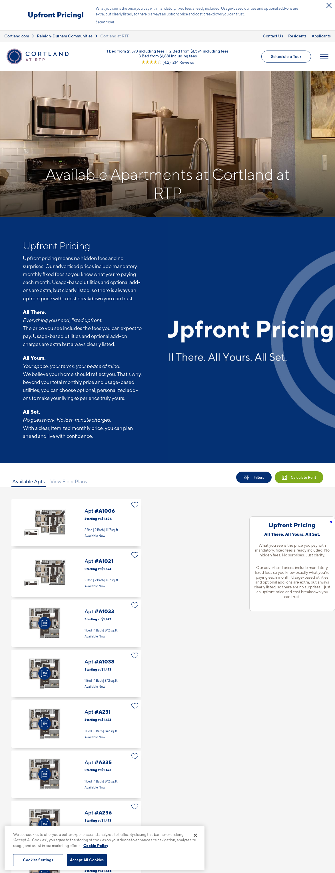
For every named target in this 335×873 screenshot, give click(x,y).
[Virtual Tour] (44, 623)
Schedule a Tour (286, 56)
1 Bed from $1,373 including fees (136, 50)
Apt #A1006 (76, 522)
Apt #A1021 (76, 573)
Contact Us (273, 35)
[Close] (195, 835)
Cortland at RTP (114, 35)
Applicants (321, 35)
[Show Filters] (254, 477)
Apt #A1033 (76, 623)
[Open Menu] (324, 56)
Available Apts (28, 481)
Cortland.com (16, 35)
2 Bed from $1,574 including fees (198, 50)
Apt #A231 (76, 723)
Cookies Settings (38, 860)
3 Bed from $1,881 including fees (168, 55)
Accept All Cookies (87, 860)
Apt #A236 (76, 824)
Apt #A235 (76, 774)
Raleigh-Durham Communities (65, 35)
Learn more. (105, 22)
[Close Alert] (329, 5)
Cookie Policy (95, 845)
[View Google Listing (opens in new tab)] (167, 61)
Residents (297, 35)
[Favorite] (135, 505)
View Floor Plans (68, 481)
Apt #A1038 (76, 673)
